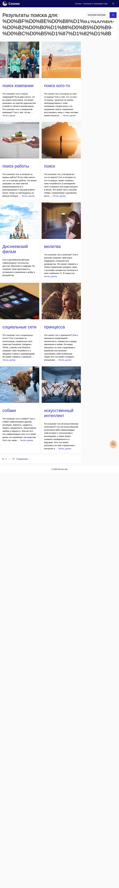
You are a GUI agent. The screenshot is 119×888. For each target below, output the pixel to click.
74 (13, 459)
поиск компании (18, 85)
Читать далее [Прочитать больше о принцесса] (64, 360)
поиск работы (15, 166)
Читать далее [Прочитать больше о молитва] (50, 276)
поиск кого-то (57, 85)
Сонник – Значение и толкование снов (91, 4)
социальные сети (19, 327)
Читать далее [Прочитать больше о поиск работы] (28, 196)
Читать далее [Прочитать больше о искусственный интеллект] (64, 448)
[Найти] (113, 15)
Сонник (14, 3)
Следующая (23, 459)
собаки (9, 410)
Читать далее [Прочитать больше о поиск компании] (8, 115)
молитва (52, 246)
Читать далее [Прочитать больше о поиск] (59, 196)
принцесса (54, 327)
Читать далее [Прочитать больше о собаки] (26, 440)
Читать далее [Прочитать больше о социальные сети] (8, 360)
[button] (113, 3)
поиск (49, 166)
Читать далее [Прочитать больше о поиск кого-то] (69, 115)
